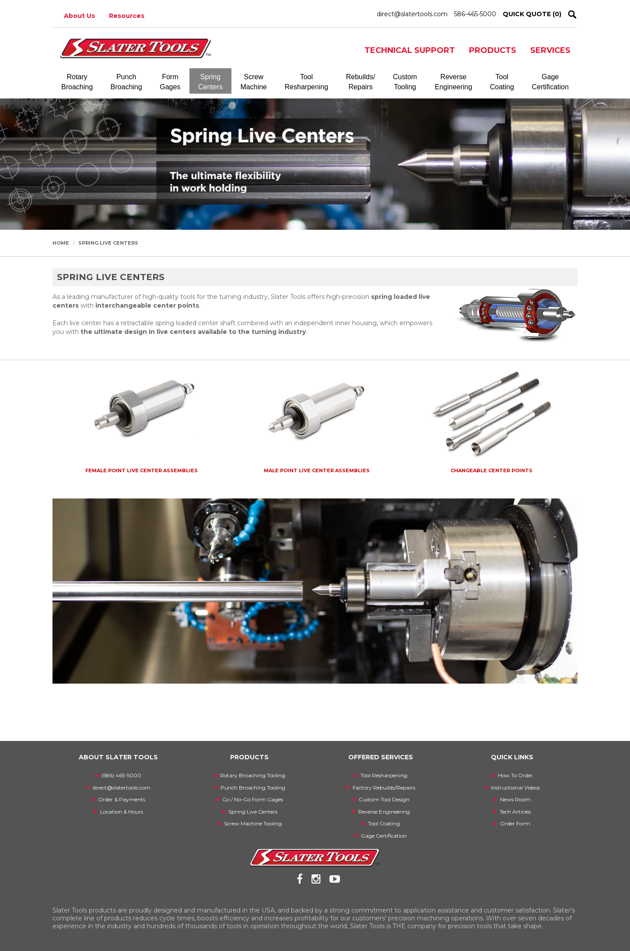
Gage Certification (384, 835)
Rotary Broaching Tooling (252, 775)
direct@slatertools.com (412, 14)
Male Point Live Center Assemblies (317, 470)
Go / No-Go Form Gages (252, 799)
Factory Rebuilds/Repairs (384, 787)
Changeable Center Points (491, 470)
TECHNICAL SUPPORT (409, 50)
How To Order (515, 775)
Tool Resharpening (383, 775)
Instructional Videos (515, 787)
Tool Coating (384, 823)
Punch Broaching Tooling (252, 787)
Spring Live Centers (108, 243)
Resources (126, 16)
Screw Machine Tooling (253, 823)
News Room (515, 799)
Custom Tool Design (384, 799)
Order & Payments (121, 799)
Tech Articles (515, 811)
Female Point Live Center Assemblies (141, 470)
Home (60, 243)
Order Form (515, 823)
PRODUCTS (492, 50)
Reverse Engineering (384, 811)
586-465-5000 (475, 14)
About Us (79, 16)
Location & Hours (121, 811)
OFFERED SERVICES (380, 757)
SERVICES (550, 50)
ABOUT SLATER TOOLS (118, 757)
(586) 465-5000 (121, 775)
